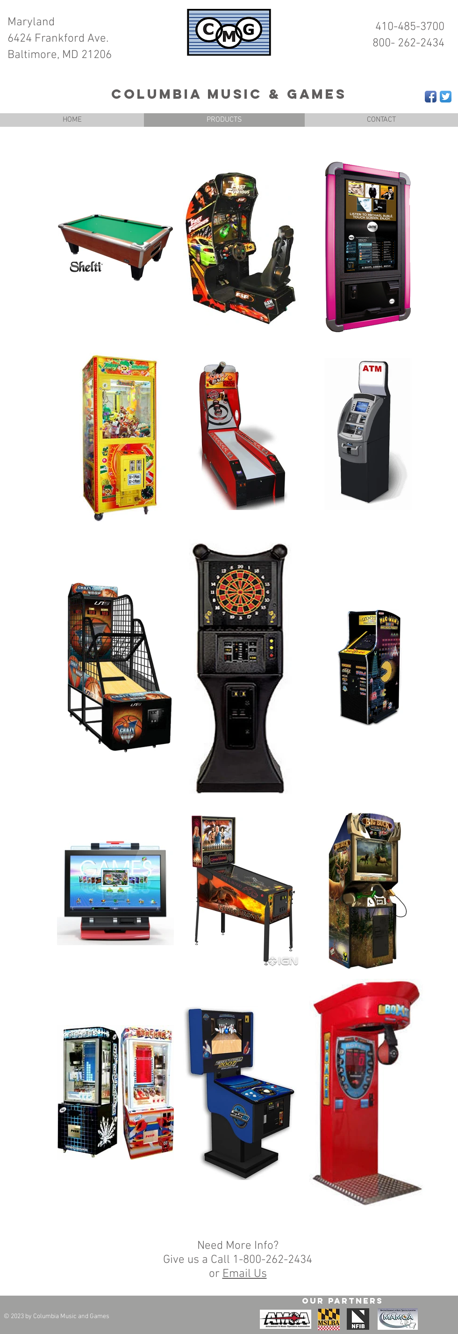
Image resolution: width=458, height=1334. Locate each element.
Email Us (244, 1274)
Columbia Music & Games (229, 94)
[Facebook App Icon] (431, 96)
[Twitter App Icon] (445, 96)
